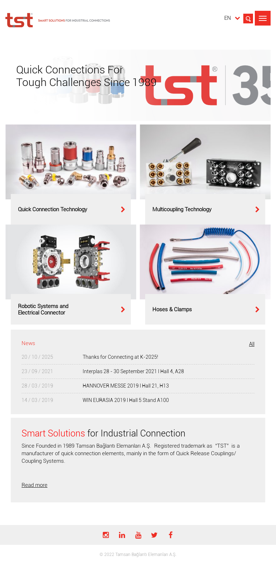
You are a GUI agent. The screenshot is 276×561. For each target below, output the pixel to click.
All (251, 344)
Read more (34, 485)
